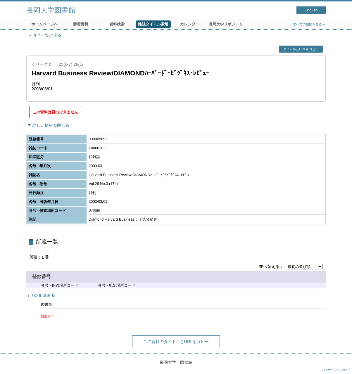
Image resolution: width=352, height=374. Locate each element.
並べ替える (269, 266)
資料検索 (117, 24)
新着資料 (80, 24)
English (311, 10)
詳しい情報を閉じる (50, 125)
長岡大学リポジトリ (226, 24)
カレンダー (189, 24)
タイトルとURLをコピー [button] (300, 49)
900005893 (44, 295)
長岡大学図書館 (50, 10)
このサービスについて (334, 369)
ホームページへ (44, 24)
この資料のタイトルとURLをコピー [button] (176, 341)
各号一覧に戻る (47, 35)
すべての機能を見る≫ (309, 24)
